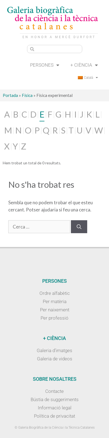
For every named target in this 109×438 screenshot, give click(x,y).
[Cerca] (79, 226)
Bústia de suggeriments (55, 399)
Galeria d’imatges (54, 350)
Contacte (54, 391)
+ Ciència (84, 65)
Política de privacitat (54, 416)
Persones (44, 65)
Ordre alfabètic (54, 293)
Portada (10, 95)
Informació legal (54, 407)
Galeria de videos (54, 358)
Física (27, 95)
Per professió (54, 318)
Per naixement (54, 309)
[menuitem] (87, 77)
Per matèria (55, 301)
